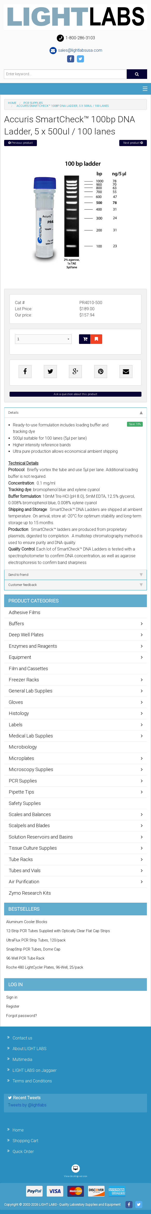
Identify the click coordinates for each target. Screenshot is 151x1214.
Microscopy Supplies (31, 769)
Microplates (21, 758)
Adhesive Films (24, 612)
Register (12, 1006)
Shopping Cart (25, 1140)
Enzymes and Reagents (33, 646)
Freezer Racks (24, 679)
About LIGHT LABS (29, 1048)
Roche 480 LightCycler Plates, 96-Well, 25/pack (44, 967)
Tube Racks (21, 859)
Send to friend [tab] (75, 575)
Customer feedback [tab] (75, 585)
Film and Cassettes (28, 668)
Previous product (20, 143)
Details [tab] (75, 412)
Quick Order (23, 1151)
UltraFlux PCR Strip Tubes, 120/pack (36, 940)
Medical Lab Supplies (31, 735)
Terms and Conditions (32, 1081)
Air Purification (24, 881)
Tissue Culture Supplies (33, 848)
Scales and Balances (30, 814)
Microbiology (23, 747)
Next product (133, 143)
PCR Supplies (33, 103)
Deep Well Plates (26, 634)
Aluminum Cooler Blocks (26, 922)
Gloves (16, 702)
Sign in (11, 997)
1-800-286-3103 (75, 38)
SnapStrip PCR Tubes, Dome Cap (33, 949)
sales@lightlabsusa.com (75, 51)
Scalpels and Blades (29, 825)
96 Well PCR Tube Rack (25, 958)
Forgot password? (21, 1016)
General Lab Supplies (30, 690)
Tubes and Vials (25, 870)
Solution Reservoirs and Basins (41, 837)
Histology (19, 713)
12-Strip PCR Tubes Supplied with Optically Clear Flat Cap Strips (58, 931)
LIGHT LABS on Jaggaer (35, 1070)
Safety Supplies (25, 803)
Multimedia (22, 1059)
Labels (15, 724)
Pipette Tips (21, 792)
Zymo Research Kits (30, 893)
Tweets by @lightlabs (27, 1105)
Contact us (22, 1038)
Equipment (20, 657)
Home (12, 103)
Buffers (16, 623)
